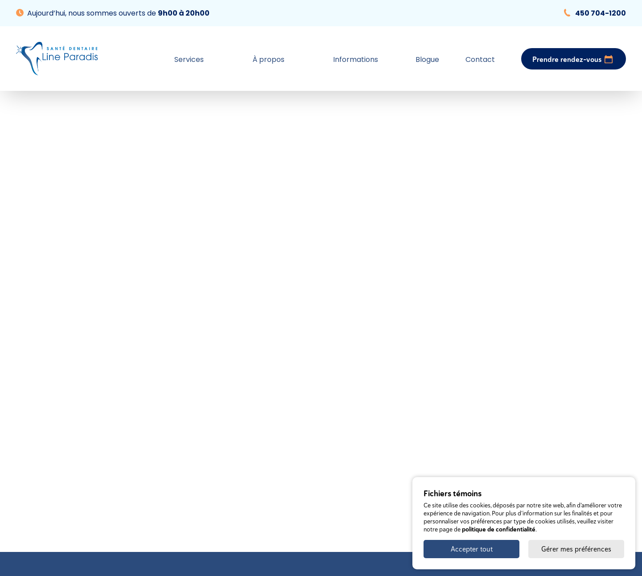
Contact (480, 59)
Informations (355, 59)
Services (189, 59)
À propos (268, 59)
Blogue (427, 59)
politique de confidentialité (498, 529)
